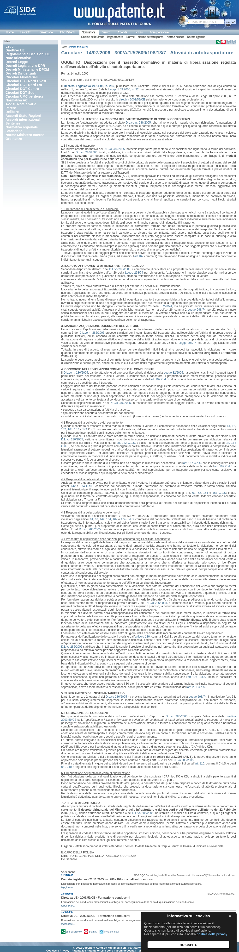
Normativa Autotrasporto (178, 875)
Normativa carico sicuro (221, 875)
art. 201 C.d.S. (196, 687)
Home (9, 32)
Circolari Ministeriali (78, 47)
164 (70, 429)
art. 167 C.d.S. (192, 463)
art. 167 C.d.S (223, 466)
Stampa (93, 931)
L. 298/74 (166, 306)
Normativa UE (227, 893)
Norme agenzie (196, 37)
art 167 (138, 256)
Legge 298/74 (134, 272)
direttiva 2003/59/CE (132, 99)
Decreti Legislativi (155, 875)
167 (76, 429)
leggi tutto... (68, 887)
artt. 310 (66, 767)
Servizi (106, 32)
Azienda (122, 32)
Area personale (159, 32)
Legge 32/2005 (173, 372)
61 (228, 426)
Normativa (88, 32)
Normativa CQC (200, 875)
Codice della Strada (92, 37)
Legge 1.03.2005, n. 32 (123, 89)
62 (233, 426)
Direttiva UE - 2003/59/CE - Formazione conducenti (95, 897)
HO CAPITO (188, 945)
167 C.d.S (219, 493)
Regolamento (115, 37)
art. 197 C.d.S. (159, 379)
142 (63, 429)
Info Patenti (67, 32)
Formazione (45, 32)
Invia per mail (111, 931)
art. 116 (199, 763)
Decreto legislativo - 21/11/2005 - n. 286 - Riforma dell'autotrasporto (107, 879)
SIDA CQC (139, 875)
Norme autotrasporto (150, 37)
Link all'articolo (74, 931)
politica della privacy (212, 934)
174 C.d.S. (87, 486)
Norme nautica (175, 37)
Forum (139, 32)
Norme (130, 37)
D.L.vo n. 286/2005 (138, 122)
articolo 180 (142, 636)
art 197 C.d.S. (197, 677)
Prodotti (25, 32)
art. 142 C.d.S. (126, 443)
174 (84, 429)
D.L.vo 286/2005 (114, 149)
